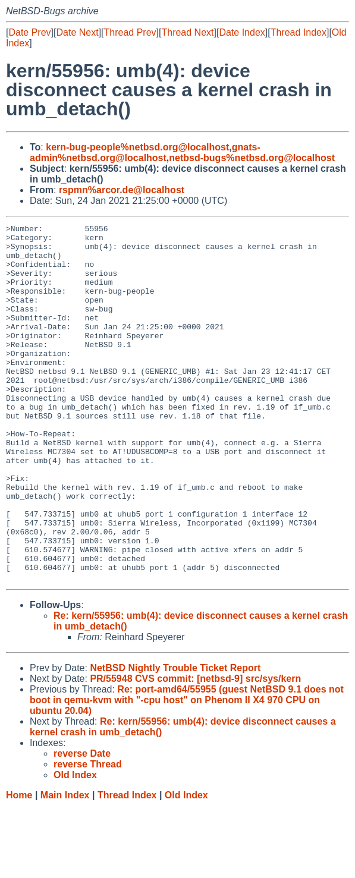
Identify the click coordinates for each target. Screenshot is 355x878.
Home (19, 866)
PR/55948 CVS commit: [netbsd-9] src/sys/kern (195, 750)
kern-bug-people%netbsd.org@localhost (137, 147)
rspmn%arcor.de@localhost (121, 190)
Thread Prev (130, 32)
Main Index (65, 866)
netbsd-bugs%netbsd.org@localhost (252, 158)
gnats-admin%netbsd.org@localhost (145, 152)
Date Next (77, 32)
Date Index (242, 32)
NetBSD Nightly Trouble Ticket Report (175, 739)
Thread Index (298, 32)
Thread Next (187, 32)
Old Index (186, 866)
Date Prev (29, 32)
